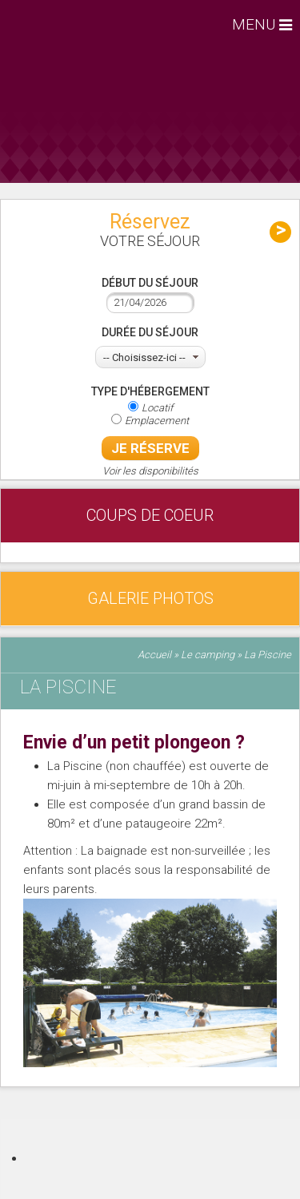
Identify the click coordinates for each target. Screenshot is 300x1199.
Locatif (157, 408)
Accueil (154, 655)
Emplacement (157, 421)
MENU (255, 24)
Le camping (207, 655)
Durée (150, 332)
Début (150, 282)
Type (150, 391)
